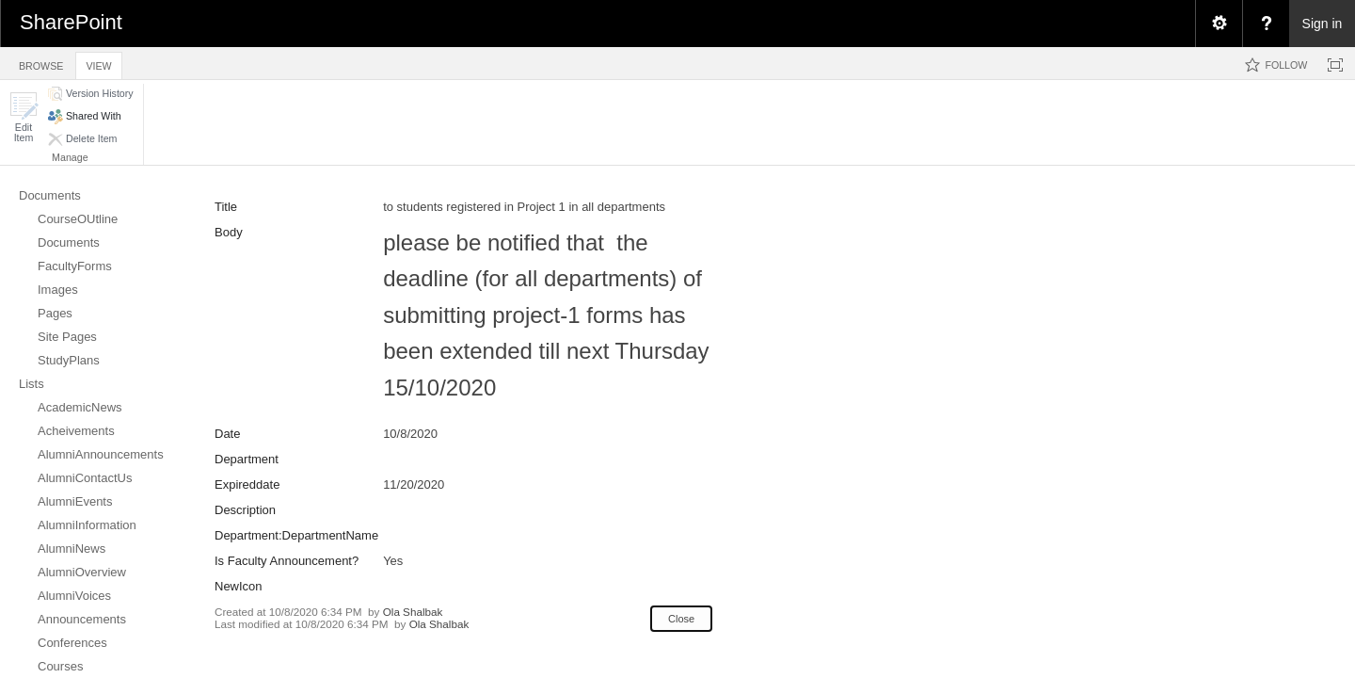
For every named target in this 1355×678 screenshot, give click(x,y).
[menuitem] (1218, 23)
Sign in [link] (1322, 23)
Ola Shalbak (413, 611)
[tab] (40, 62)
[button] (23, 117)
